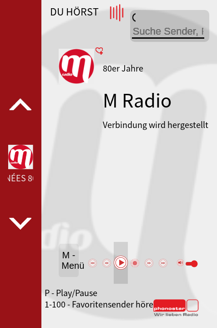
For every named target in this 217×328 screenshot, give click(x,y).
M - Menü (69, 260)
